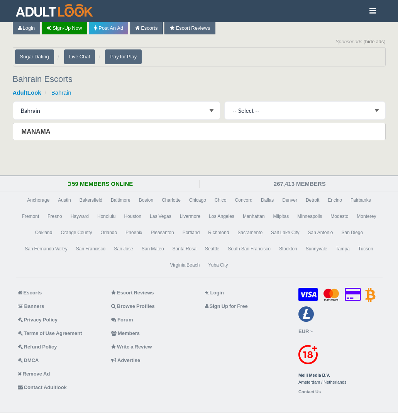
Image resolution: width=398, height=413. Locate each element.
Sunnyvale (316, 248)
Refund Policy (37, 346)
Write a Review (131, 346)
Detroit (312, 200)
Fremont (30, 216)
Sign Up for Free (226, 306)
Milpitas (281, 216)
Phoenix (133, 232)
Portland (191, 232)
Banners (31, 306)
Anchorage (38, 200)
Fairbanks (361, 200)
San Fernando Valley (46, 248)
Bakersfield (91, 200)
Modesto (339, 216)
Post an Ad (108, 28)
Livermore (190, 216)
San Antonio (320, 232)
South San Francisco (249, 248)
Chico (221, 200)
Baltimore (120, 200)
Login (26, 28)
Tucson (365, 248)
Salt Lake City (285, 232)
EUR (305, 331)
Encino (335, 200)
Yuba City (218, 265)
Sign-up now (64, 28)
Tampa (343, 248)
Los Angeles (221, 216)
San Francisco (90, 248)
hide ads (374, 41)
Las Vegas (160, 216)
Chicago (197, 200)
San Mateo (153, 248)
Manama (37, 131)
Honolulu (106, 216)
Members (125, 333)
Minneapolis (309, 216)
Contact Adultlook (42, 387)
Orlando (109, 232)
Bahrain (61, 92)
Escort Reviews (190, 28)
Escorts (146, 28)
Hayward (80, 216)
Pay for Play (123, 56)
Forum (122, 319)
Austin (64, 200)
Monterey (366, 216)
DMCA (28, 360)
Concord (243, 200)
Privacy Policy (38, 319)
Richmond (218, 232)
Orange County (76, 232)
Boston (146, 200)
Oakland (44, 232)
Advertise (125, 360)
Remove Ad (34, 373)
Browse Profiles (133, 306)
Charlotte (171, 200)
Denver (289, 200)
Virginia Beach (185, 265)
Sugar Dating (34, 56)
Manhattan (254, 216)
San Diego (352, 232)
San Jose (123, 248)
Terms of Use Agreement (50, 333)
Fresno (54, 216)
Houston (132, 216)
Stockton (288, 248)
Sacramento (250, 232)
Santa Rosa (184, 248)
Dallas (267, 200)
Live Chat (79, 56)
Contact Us (309, 392)
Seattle (212, 248)
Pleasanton (162, 232)
